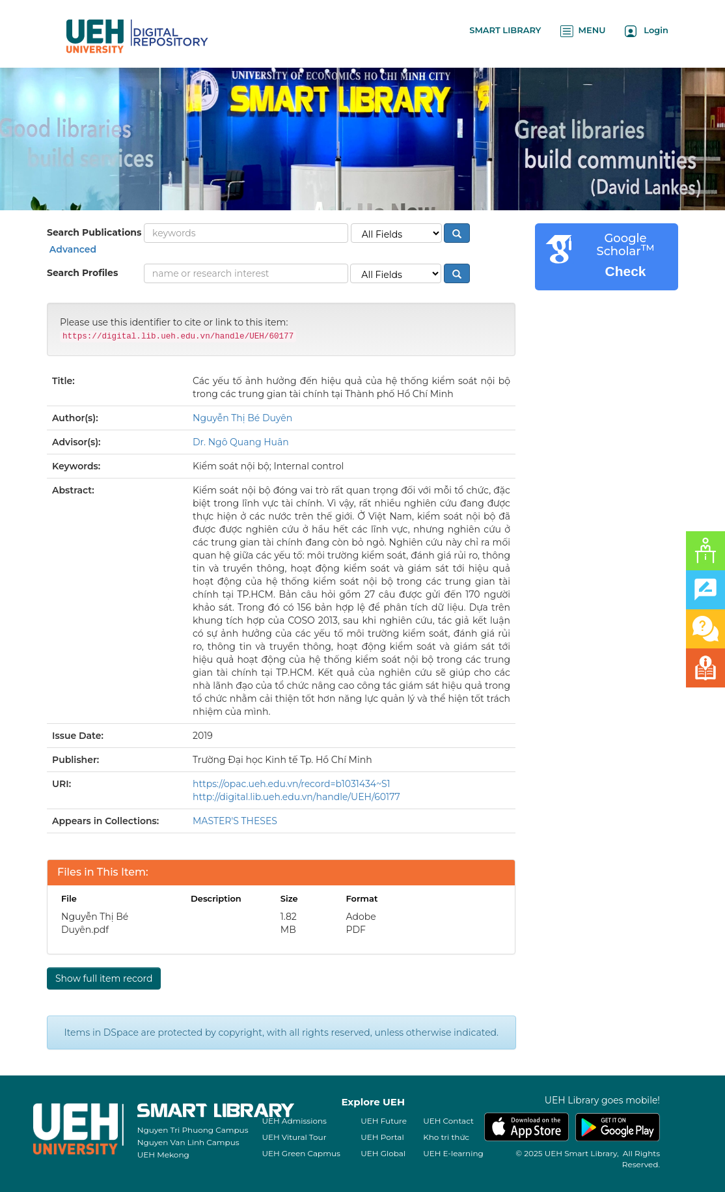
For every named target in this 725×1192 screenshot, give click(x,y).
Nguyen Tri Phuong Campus (193, 1130)
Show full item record (103, 978)
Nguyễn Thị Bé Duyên (242, 418)
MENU (582, 31)
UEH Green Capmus (301, 1153)
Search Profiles (82, 273)
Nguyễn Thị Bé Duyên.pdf (94, 923)
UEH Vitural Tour (294, 1137)
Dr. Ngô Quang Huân (241, 442)
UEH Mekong (163, 1154)
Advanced (71, 249)
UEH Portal (382, 1137)
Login (646, 31)
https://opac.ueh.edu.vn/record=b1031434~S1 (291, 784)
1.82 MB (288, 923)
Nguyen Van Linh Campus (188, 1142)
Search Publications (94, 232)
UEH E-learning (453, 1153)
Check (625, 271)
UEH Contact (448, 1121)
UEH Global (383, 1153)
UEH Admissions (294, 1121)
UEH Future (384, 1121)
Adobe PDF (361, 923)
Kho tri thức (446, 1137)
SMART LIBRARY (505, 30)
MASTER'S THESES (235, 821)
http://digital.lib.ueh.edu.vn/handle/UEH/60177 (296, 797)
